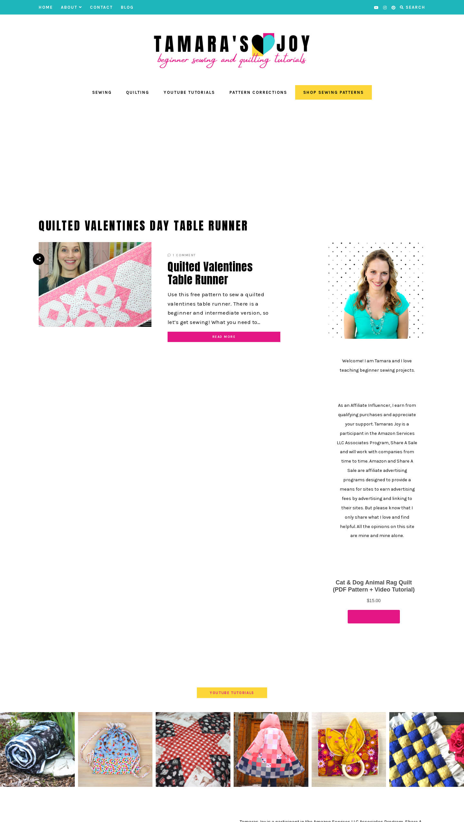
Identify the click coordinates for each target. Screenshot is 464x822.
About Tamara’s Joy (151, 812)
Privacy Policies (225, 812)
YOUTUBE (114, 812)
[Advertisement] (232, 156)
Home (46, 7)
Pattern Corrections (258, 92)
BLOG (127, 7)
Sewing (102, 92)
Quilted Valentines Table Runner (210, 273)
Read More (224, 337)
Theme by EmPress (339, 812)
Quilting (137, 92)
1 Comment (182, 255)
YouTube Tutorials (189, 92)
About (71, 7)
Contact (101, 7)
